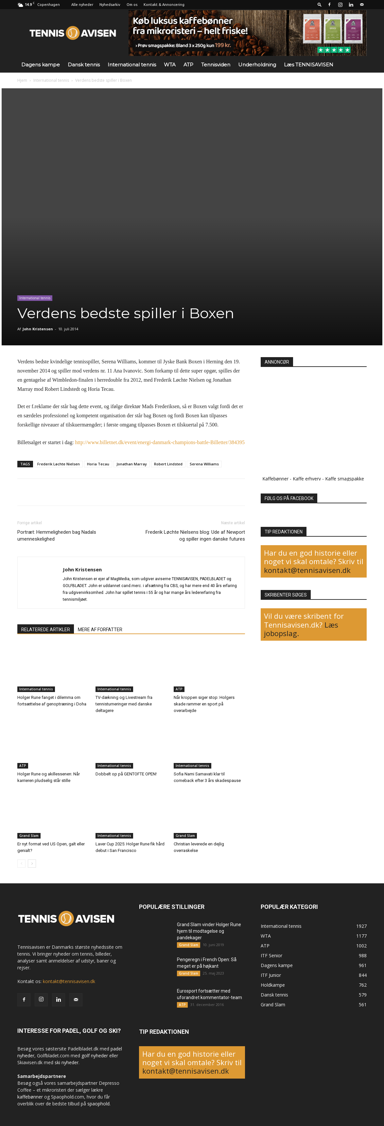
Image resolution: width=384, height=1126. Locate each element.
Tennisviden (215, 64)
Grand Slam (29, 835)
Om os (132, 5)
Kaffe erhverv (307, 479)
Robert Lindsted (168, 463)
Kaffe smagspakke (344, 479)
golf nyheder (94, 1055)
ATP (188, 64)
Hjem (22, 80)
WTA (170, 64)
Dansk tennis (84, 64)
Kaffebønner (275, 479)
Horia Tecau (98, 463)
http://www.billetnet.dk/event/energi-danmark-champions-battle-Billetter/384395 (160, 442)
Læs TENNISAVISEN (308, 64)
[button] (319, 4)
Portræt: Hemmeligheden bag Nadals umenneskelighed (56, 535)
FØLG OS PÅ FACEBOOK (289, 498)
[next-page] (32, 863)
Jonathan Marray (131, 463)
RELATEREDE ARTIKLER (45, 629)
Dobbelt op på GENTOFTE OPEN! (126, 773)
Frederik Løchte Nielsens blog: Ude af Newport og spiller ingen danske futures (195, 535)
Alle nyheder (82, 5)
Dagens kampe (40, 64)
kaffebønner (30, 1097)
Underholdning (257, 64)
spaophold (98, 1103)
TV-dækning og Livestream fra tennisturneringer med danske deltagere (124, 704)
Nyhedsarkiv (109, 5)
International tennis (132, 64)
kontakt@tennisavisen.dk (307, 570)
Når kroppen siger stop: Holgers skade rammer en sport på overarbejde (204, 704)
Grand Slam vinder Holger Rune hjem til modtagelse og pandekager (209, 931)
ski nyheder (67, 1062)
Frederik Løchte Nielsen (58, 463)
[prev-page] (21, 863)
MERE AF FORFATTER (100, 629)
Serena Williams (204, 463)
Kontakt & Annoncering (164, 5)
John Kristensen (38, 328)
